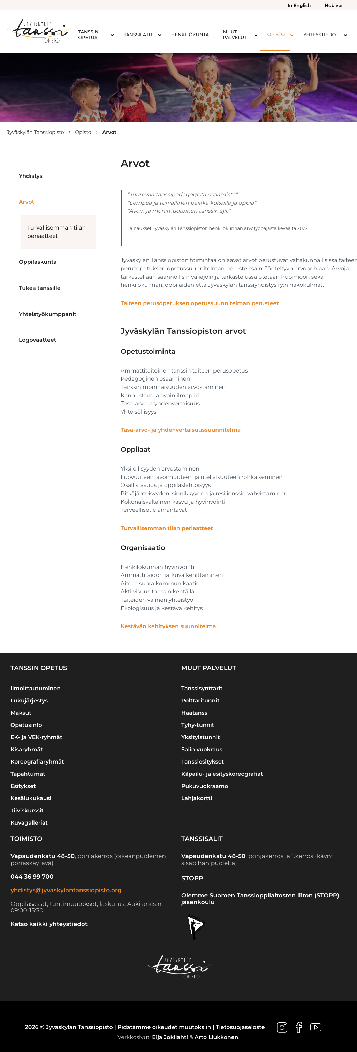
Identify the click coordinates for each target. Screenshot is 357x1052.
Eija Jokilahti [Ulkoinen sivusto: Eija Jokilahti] (170, 1037)
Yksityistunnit (200, 737)
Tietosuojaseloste (240, 1027)
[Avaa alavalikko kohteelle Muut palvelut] (256, 35)
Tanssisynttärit (201, 688)
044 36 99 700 (31, 876)
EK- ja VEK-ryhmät (36, 737)
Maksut (20, 712)
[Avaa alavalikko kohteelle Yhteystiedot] (345, 35)
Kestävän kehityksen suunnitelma (168, 626)
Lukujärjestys (29, 700)
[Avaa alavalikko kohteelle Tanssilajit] (159, 35)
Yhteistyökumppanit (47, 314)
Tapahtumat (27, 774)
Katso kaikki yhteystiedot (49, 924)
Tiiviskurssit (27, 810)
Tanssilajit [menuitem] (138, 35)
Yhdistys (31, 176)
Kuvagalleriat (29, 822)
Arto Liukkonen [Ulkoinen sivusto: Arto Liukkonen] (216, 1037)
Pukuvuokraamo (204, 786)
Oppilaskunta (38, 261)
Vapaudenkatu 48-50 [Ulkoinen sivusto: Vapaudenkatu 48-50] (42, 856)
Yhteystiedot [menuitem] (321, 35)
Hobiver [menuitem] (334, 5)
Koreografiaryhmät (37, 761)
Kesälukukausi (30, 798)
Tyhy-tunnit (197, 725)
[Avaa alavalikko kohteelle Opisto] (292, 35)
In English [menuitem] (299, 5)
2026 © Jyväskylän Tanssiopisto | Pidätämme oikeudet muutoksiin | (120, 1027)
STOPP (192, 878)
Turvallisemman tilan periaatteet (56, 231)
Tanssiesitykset (202, 761)
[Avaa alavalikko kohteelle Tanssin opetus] (112, 35)
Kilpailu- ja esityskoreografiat (222, 774)
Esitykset (23, 786)
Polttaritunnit (200, 700)
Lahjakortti (196, 798)
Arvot (26, 201)
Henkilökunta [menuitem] (190, 35)
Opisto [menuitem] (276, 34)
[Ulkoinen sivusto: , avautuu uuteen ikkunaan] (282, 1027)
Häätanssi (195, 712)
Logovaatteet (37, 340)
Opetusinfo (26, 725)
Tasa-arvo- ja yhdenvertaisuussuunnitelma (181, 430)
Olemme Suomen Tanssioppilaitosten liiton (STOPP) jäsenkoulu (260, 899)
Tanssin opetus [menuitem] (88, 34)
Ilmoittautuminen (35, 688)
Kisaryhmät (26, 749)
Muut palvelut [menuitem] (234, 34)
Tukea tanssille (40, 288)
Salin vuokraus (201, 749)
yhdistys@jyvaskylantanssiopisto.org (66, 890)
